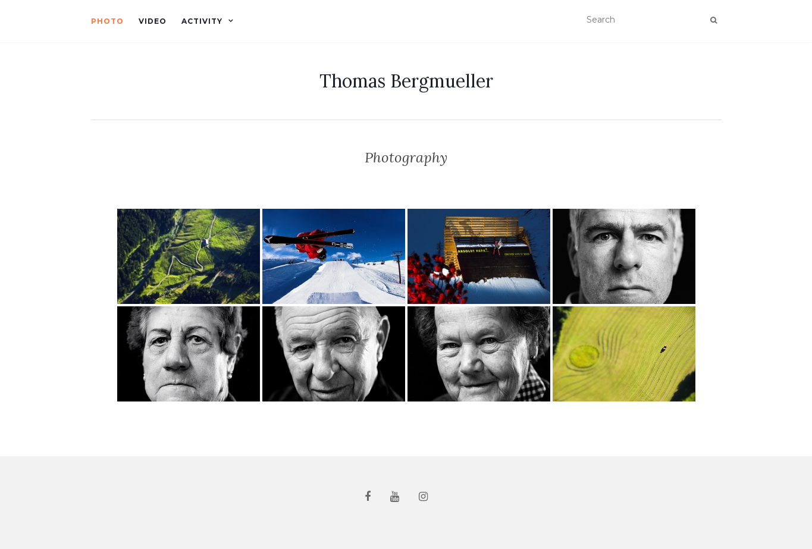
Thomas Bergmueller (406, 81)
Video (153, 21)
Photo (107, 21)
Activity (201, 21)
